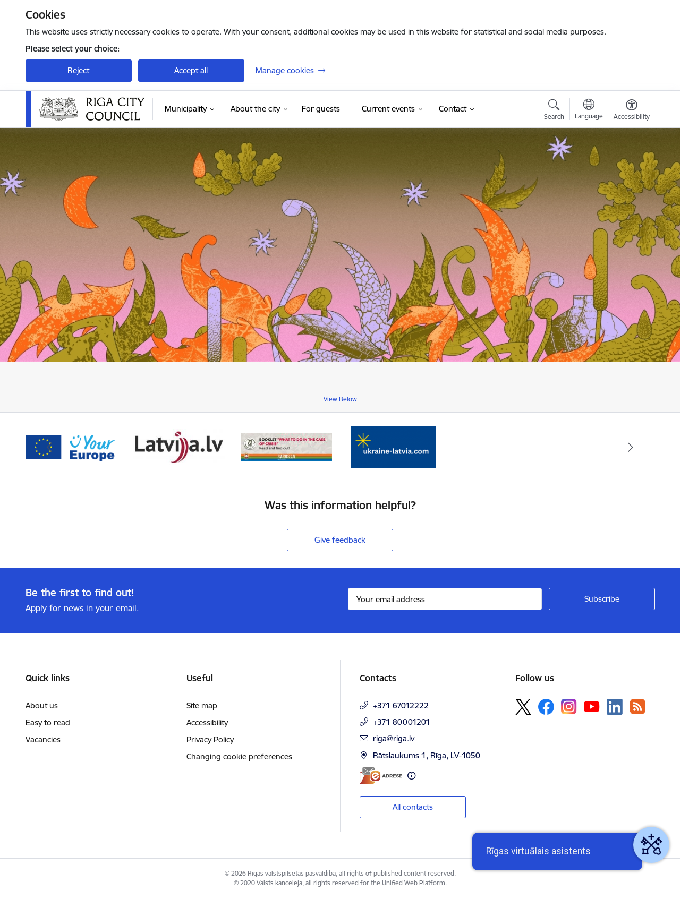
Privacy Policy (210, 739)
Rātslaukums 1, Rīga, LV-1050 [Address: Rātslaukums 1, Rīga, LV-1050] (426, 755)
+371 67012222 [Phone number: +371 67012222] (401, 705)
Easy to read (48, 722)
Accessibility (207, 722)
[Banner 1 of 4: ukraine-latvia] (393, 446)
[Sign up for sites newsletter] (602, 599)
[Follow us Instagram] (569, 706)
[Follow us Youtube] (592, 706)
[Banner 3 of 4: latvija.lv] (179, 446)
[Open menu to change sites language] (589, 110)
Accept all (191, 70)
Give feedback (340, 540)
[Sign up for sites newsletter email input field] (445, 599)
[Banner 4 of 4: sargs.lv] (287, 446)
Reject (78, 70)
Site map (201, 705)
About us (42, 705)
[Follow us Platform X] (523, 707)
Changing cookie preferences (239, 756)
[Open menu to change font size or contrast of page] (631, 111)
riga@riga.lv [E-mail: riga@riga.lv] (393, 738)
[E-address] (381, 775)
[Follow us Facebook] (546, 707)
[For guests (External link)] (320, 108)
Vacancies (43, 739)
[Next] (630, 447)
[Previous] (50, 447)
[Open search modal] (554, 111)
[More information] (411, 776)
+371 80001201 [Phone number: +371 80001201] (401, 722)
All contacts (413, 807)
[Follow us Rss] (637, 706)
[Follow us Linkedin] (615, 707)
